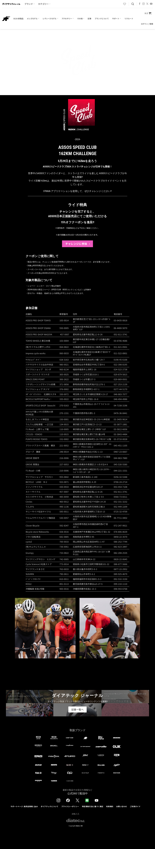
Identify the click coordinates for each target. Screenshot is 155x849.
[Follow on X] (147, 4)
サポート (116, 18)
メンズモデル (33, 18)
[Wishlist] (124, 4)
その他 (80, 18)
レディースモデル (50, 18)
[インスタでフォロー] (143, 4)
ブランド (29, 3)
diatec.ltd (79, 826)
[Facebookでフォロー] (139, 4)
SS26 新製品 (18, 18)
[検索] (132, 4)
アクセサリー (68, 18)
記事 (89, 18)
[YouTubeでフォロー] (151, 4)
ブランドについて (102, 18)
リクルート (128, 18)
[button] (147, 13)
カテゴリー (44, 3)
